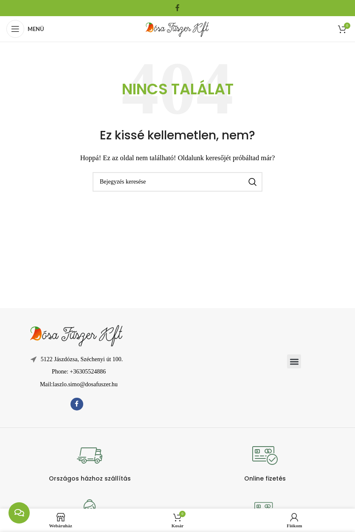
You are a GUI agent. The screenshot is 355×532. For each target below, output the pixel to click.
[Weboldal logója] (177, 28)
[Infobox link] (89, 462)
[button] (294, 361)
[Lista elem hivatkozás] (76, 371)
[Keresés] (177, 182)
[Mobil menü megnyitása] (25, 28)
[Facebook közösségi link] (177, 7)
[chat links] (19, 513)
